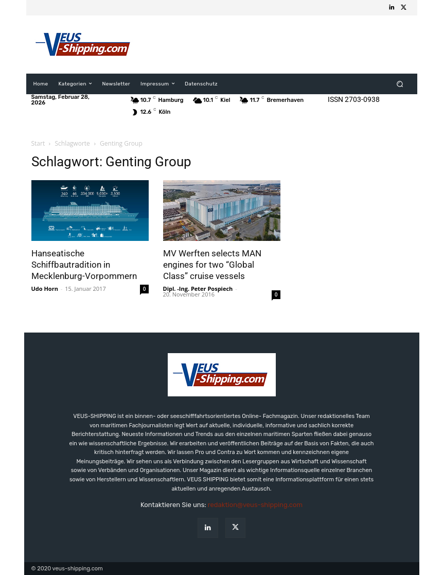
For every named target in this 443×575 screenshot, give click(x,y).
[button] (399, 84)
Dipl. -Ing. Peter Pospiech (198, 288)
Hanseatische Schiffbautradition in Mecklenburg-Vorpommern (84, 264)
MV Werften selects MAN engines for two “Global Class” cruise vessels (212, 264)
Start (38, 143)
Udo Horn (44, 288)
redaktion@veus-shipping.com (255, 505)
